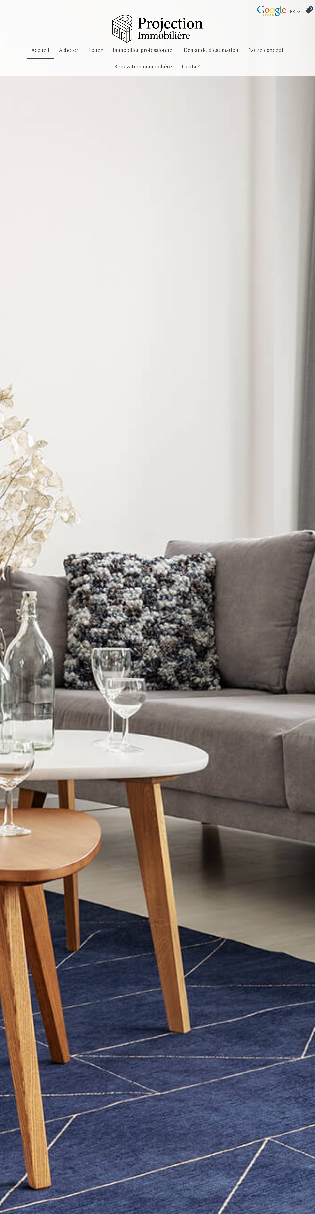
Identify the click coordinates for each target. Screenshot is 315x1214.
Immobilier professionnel (143, 50)
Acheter (68, 50)
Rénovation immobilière (143, 66)
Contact (191, 66)
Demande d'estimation (211, 50)
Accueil (40, 50)
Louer (95, 50)
